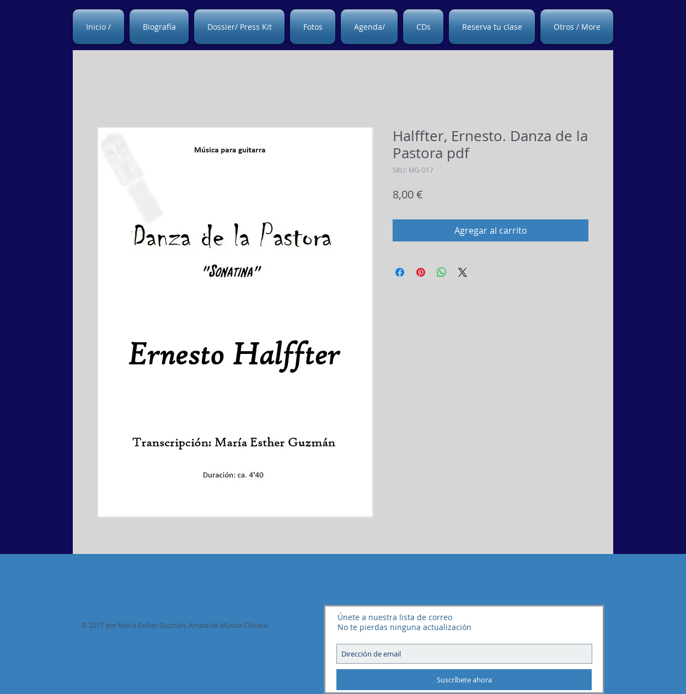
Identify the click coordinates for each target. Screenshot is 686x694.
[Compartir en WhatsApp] (441, 272)
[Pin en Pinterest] (420, 272)
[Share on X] (462, 272)
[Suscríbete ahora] (464, 679)
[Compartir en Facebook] (399, 272)
